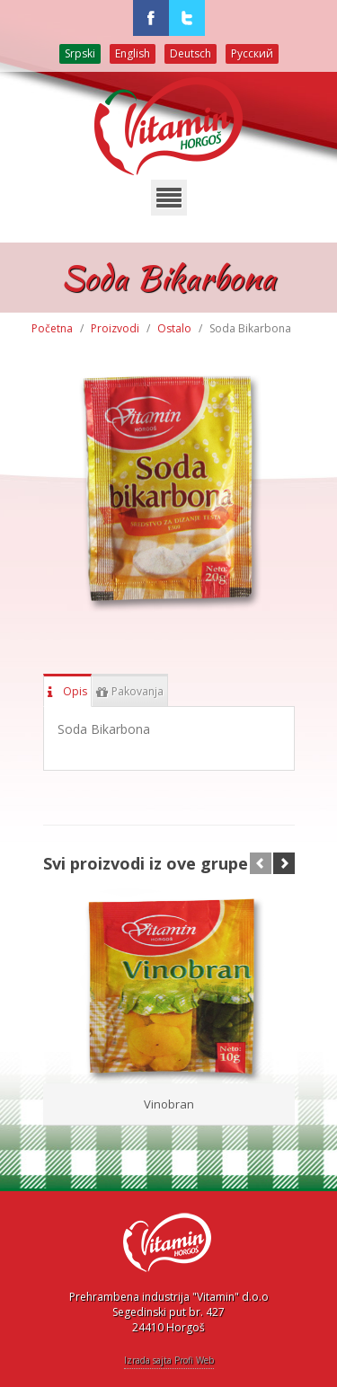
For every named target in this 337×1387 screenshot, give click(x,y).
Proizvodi (115, 328)
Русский (252, 53)
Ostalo (174, 328)
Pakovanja (130, 688)
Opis (67, 688)
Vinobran (169, 1104)
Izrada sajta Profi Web (169, 1360)
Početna (52, 328)
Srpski (80, 53)
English (132, 53)
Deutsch (190, 53)
